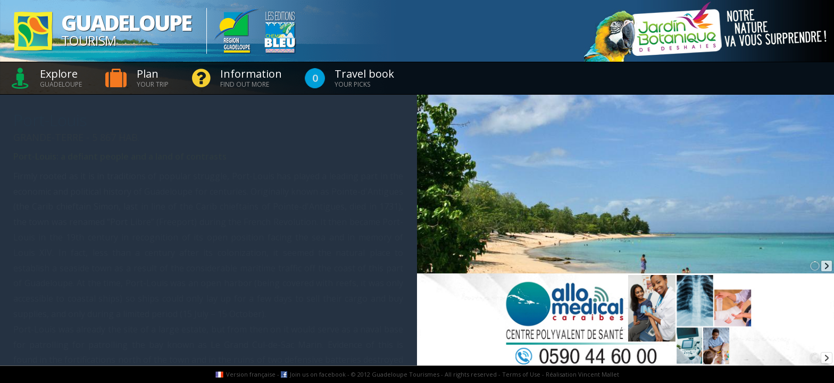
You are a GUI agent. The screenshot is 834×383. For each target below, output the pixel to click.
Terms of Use (521, 374)
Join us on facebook (318, 374)
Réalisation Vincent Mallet (582, 374)
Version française (251, 374)
